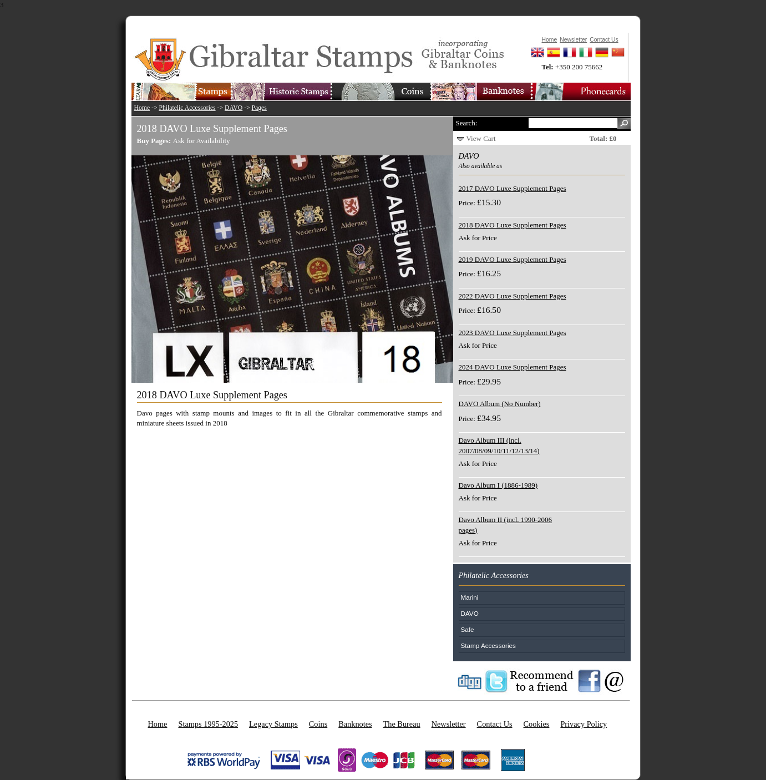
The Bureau (401, 724)
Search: (467, 123)
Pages (259, 108)
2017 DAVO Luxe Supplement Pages (512, 188)
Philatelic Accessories (187, 108)
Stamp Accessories (488, 645)
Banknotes (355, 724)
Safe (467, 629)
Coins (318, 724)
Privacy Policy (583, 724)
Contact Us (495, 724)
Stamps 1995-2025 (208, 724)
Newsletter (449, 724)
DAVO (233, 108)
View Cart (481, 138)
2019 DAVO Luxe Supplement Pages (512, 259)
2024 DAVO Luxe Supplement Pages (512, 367)
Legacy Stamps (273, 724)
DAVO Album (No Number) (500, 403)
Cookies (537, 724)
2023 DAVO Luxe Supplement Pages (512, 332)
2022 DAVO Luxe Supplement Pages (512, 296)
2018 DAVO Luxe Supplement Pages (512, 225)
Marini (470, 597)
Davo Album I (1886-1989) (498, 485)
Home (142, 108)
